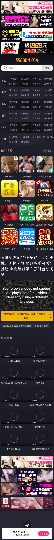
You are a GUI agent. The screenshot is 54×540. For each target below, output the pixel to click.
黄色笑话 (37, 130)
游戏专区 (48, 78)
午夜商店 (25, 136)
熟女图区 (37, 118)
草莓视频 (37, 136)
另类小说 (25, 130)
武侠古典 (48, 125)
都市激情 (13, 125)
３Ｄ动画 (48, 90)
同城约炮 (13, 136)
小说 (3, 127)
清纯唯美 (25, 118)
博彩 (3, 80)
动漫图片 (48, 113)
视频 (3, 92)
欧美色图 (37, 113)
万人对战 (37, 78)
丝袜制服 (25, 95)
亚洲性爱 (13, 101)
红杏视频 (13, 141)
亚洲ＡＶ (13, 90)
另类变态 (48, 106)
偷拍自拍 (25, 101)
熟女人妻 (13, 95)
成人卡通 (37, 101)
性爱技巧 (48, 130)
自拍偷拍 (25, 90)
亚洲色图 (25, 113)
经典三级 (25, 106)
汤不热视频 (48, 136)
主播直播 (37, 95)
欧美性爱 (48, 101)
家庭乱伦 (25, 125)
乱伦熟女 (37, 106)
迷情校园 (13, 130)
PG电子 (13, 78)
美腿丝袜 (13, 118)
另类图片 (48, 118)
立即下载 (44, 533)
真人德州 (25, 78)
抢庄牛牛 (48, 83)
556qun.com (27, 60)
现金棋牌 (37, 83)
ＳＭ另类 (48, 95)
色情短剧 (25, 141)
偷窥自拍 (13, 113)
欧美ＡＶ (37, 90)
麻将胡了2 (13, 83)
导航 (3, 138)
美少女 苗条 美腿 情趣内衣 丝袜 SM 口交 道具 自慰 (25, 325)
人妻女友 (37, 125)
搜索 (47, 67)
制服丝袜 (13, 106)
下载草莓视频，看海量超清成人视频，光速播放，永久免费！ (27, 316)
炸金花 (25, 83)
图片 (3, 115)
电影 (3, 104)
